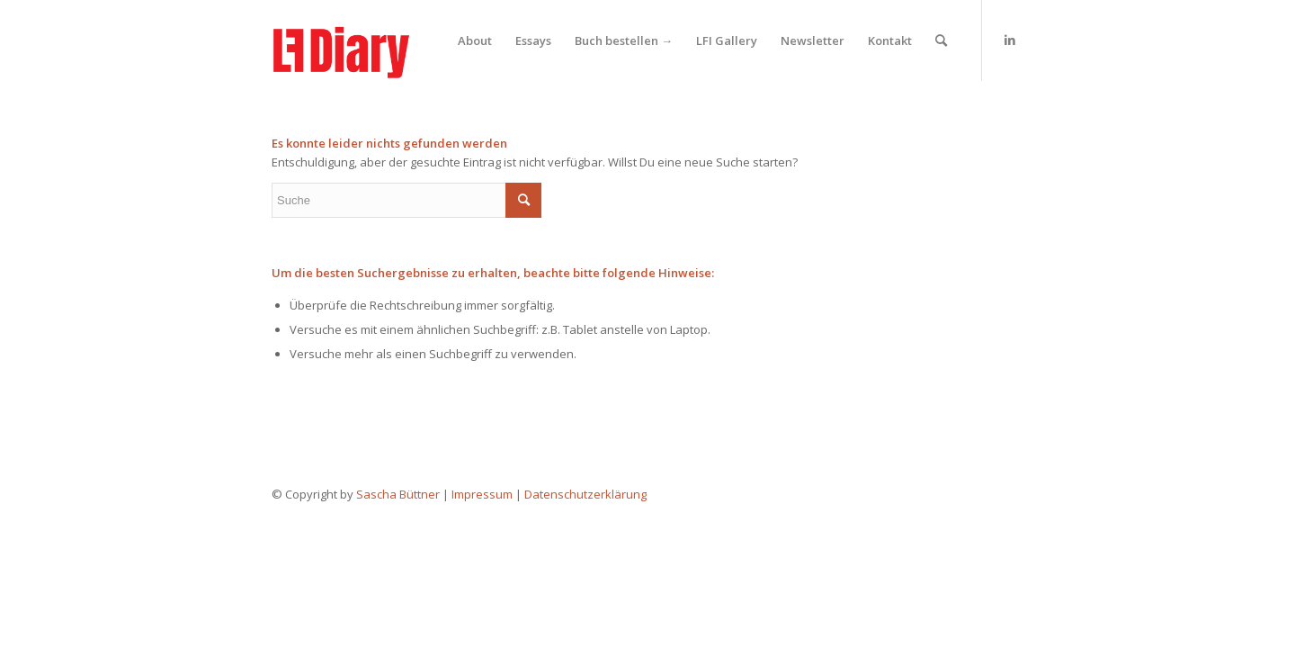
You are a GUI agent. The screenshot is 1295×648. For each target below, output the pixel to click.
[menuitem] (475, 40)
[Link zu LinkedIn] (1009, 39)
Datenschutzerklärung (585, 494)
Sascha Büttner (398, 494)
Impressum (482, 494)
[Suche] (941, 40)
